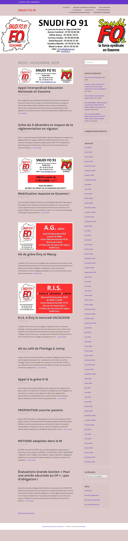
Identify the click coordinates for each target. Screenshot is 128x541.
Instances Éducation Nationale (79, 12)
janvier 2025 (89, 203)
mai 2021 (88, 392)
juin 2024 (88, 231)
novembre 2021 (90, 365)
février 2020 (89, 448)
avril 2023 (88, 291)
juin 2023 (88, 281)
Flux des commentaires (92, 500)
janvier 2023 (89, 305)
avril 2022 (88, 341)
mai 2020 (88, 434)
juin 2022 (88, 332)
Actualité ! (66, 7)
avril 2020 (88, 439)
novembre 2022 (90, 314)
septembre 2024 (90, 221)
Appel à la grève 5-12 (36, 390)
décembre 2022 (90, 309)
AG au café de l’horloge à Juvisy (45, 359)
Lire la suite (22, 113)
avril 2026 (88, 147)
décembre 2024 (90, 207)
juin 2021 (88, 388)
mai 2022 (88, 337)
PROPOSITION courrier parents (44, 421)
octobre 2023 (89, 268)
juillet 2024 (88, 226)
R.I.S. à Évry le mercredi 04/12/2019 (38, 327)
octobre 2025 (89, 175)
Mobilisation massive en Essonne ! (39, 199)
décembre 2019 (90, 457)
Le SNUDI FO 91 (89, 10)
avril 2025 (88, 189)
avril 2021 (88, 397)
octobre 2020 (89, 425)
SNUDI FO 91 (28, 10)
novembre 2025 (90, 170)
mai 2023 (88, 286)
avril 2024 (88, 240)
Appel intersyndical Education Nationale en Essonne (44, 89)
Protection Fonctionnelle (93, 77)
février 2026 (89, 157)
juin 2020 (88, 429)
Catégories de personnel (101, 12)
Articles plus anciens (26, 524)
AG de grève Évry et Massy (40, 261)
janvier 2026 (89, 161)
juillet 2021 (88, 383)
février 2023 (89, 300)
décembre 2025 (90, 166)
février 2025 (89, 198)
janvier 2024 (89, 254)
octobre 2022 (89, 318)
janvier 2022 (89, 355)
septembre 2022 (90, 323)
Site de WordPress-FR (92, 504)
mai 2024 (88, 235)
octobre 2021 (89, 369)
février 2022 (89, 351)
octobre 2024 (89, 217)
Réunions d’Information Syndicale (84, 7)
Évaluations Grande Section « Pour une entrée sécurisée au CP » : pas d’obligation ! (45, 486)
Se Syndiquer (77, 10)
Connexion (88, 490)
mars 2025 (88, 194)
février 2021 (88, 406)
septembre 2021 (90, 374)
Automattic (83, 537)
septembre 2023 (90, 272)
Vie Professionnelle (103, 10)
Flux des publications (92, 495)
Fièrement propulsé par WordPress (52, 537)
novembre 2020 (90, 420)
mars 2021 (88, 402)
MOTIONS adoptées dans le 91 (44, 452)
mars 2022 (88, 346)
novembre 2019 (90, 462)
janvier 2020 (89, 452)
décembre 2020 (90, 415)
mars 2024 (88, 244)
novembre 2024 (90, 212)
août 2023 (88, 277)
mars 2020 (88, 443)
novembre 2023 (90, 263)
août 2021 (88, 378)
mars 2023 (88, 295)
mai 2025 (88, 184)
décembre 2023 (90, 258)
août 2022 (88, 328)
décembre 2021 (90, 360)
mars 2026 (88, 152)
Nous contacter (104, 7)
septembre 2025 (90, 180)
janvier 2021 (89, 411)
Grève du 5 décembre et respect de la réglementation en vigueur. (45, 128)
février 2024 (89, 249)
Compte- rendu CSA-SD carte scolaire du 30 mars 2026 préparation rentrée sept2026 (95, 87)
